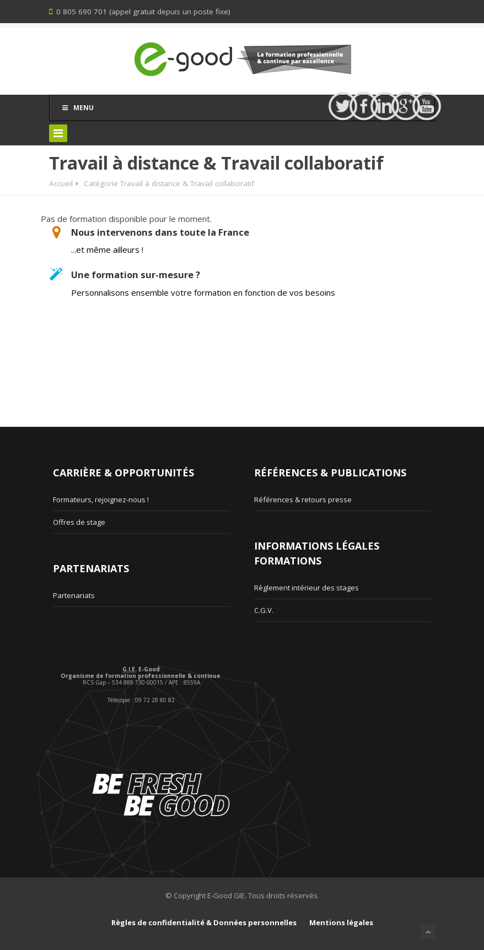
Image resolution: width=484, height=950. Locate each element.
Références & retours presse (303, 499)
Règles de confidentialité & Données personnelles (204, 922)
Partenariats (74, 595)
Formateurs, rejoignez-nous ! (101, 499)
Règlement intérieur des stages (306, 588)
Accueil (61, 183)
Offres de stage (79, 522)
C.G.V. (263, 610)
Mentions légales (341, 922)
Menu (77, 107)
